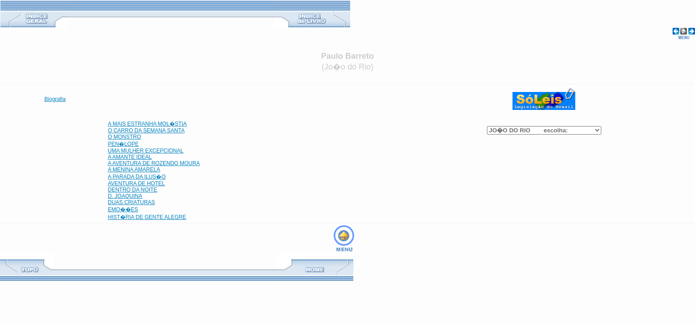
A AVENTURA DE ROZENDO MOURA (154, 163)
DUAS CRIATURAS (131, 202)
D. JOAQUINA (125, 196)
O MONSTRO (124, 137)
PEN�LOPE (123, 144)
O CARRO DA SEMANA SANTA (146, 130)
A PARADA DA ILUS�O (137, 177)
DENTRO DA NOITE (132, 190)
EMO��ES (123, 209)
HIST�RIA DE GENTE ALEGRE (147, 217)
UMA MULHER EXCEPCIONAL (146, 151)
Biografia (54, 99)
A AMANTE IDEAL (130, 157)
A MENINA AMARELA (134, 169)
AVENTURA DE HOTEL (136, 183)
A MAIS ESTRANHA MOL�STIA (147, 124)
